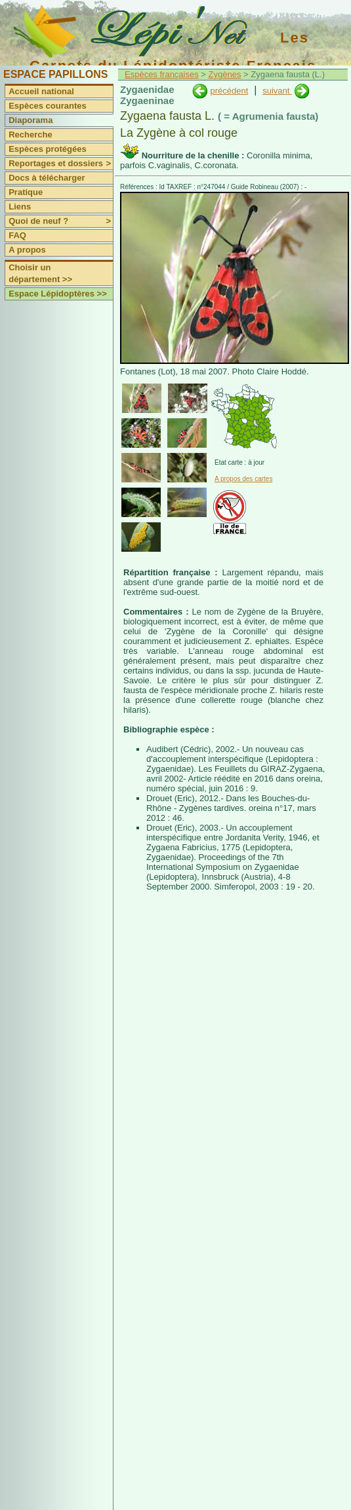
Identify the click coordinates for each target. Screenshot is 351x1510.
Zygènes (225, 74)
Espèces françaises (162, 74)
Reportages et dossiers (61, 164)
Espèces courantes (48, 106)
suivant (277, 91)
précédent (229, 91)
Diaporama (30, 120)
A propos (27, 250)
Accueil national (41, 91)
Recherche (30, 134)
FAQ (17, 235)
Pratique (26, 192)
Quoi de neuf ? (61, 221)
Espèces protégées (48, 149)
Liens (20, 206)
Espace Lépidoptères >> (58, 293)
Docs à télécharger (47, 178)
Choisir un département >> (40, 273)
